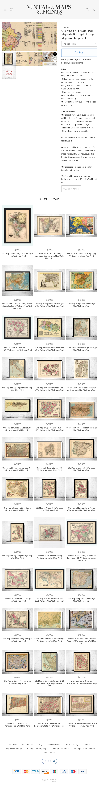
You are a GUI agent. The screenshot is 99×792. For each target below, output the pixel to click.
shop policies (83, 167)
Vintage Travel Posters (84, 749)
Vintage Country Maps (37, 749)
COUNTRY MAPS (71, 189)
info (78, 138)
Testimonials (27, 745)
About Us (12, 745)
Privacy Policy (53, 745)
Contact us (73, 157)
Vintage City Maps (60, 749)
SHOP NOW (49, 753)
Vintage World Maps (13, 749)
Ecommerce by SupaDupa (51, 780)
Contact (86, 745)
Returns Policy (71, 745)
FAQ (40, 745)
